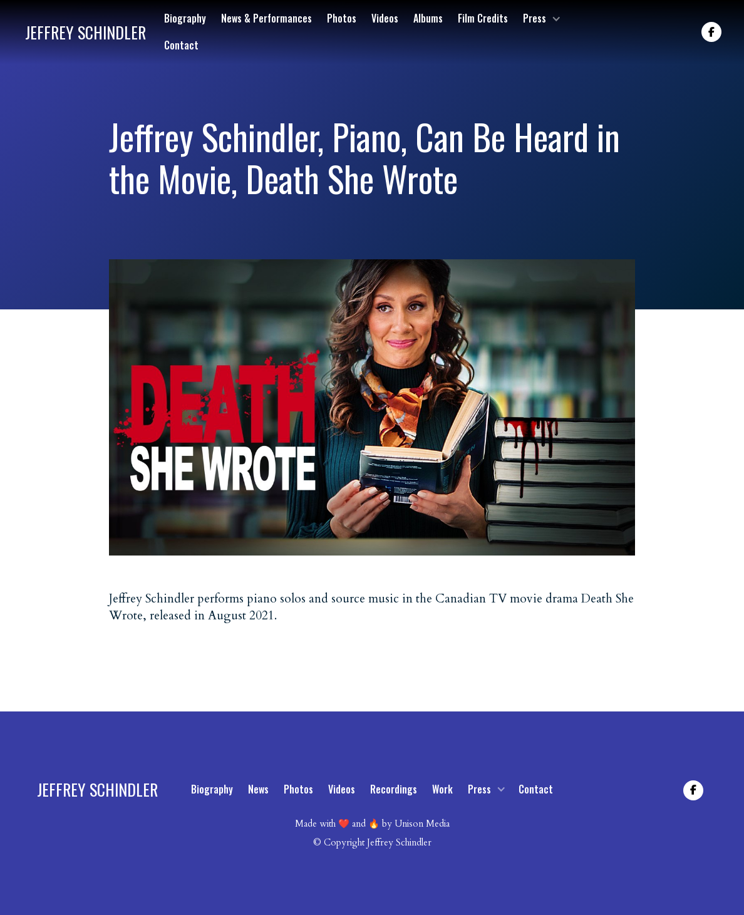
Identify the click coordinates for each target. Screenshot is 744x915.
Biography (185, 18)
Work (442, 789)
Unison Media (422, 824)
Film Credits (483, 18)
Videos (384, 18)
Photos (341, 18)
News (258, 789)
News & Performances (266, 18)
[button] (540, 18)
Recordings (393, 789)
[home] (85, 32)
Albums (428, 18)
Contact (181, 45)
